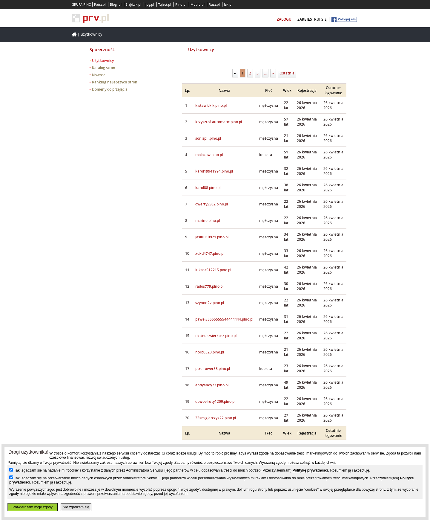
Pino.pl (180, 4)
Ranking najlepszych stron (114, 82)
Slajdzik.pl (133, 4)
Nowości (99, 74)
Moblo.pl (198, 4)
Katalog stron (103, 67)
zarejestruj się (312, 19)
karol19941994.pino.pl (214, 171)
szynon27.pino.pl (209, 302)
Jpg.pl (149, 4)
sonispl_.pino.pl (208, 138)
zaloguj (285, 19)
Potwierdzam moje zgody (33, 507)
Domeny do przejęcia (110, 89)
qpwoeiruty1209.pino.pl (215, 401)
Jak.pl (228, 4)
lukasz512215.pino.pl (213, 269)
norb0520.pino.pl (209, 352)
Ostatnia (287, 73)
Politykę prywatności (310, 470)
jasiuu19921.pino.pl (211, 237)
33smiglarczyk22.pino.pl (215, 417)
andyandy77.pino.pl (211, 385)
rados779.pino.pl (209, 286)
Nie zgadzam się (76, 507)
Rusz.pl (214, 4)
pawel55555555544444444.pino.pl (224, 319)
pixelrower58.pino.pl (212, 368)
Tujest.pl (164, 4)
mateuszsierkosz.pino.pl (215, 335)
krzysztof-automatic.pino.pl (218, 121)
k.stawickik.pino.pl (211, 105)
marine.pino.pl (207, 220)
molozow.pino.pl (209, 154)
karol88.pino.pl (207, 187)
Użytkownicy (91, 34)
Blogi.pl (116, 4)
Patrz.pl (100, 4)
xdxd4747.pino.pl (209, 253)
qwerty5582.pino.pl (211, 204)
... (265, 73)
